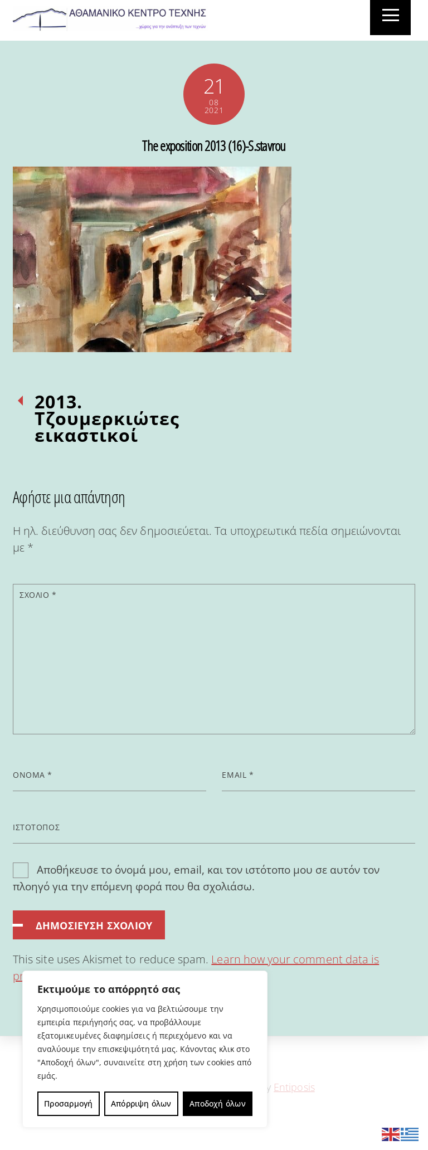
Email (238, 774)
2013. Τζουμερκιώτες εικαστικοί (107, 418)
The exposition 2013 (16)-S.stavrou (214, 145)
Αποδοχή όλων (217, 1103)
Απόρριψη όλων (141, 1103)
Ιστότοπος (36, 827)
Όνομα (32, 774)
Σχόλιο (38, 594)
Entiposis (294, 1087)
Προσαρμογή (68, 1103)
